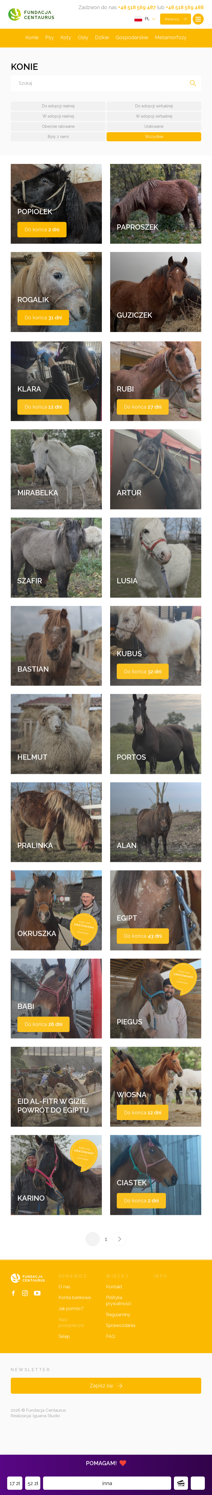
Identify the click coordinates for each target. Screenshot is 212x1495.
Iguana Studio (46, 1451)
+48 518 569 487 (137, 7)
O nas (64, 1323)
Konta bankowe (75, 1333)
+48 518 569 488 (185, 7)
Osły (83, 39)
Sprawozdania (120, 1361)
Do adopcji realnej (58, 107)
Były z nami (58, 138)
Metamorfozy (171, 39)
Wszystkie (154, 138)
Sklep (64, 1372)
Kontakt (114, 1323)
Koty (65, 39)
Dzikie (102, 39)
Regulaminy (118, 1350)
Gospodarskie (132, 39)
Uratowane (153, 128)
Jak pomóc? (71, 1344)
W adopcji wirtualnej (154, 118)
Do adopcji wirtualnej (154, 107)
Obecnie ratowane (58, 128)
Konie (32, 39)
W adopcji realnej (58, 118)
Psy (49, 39)
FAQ (110, 1372)
